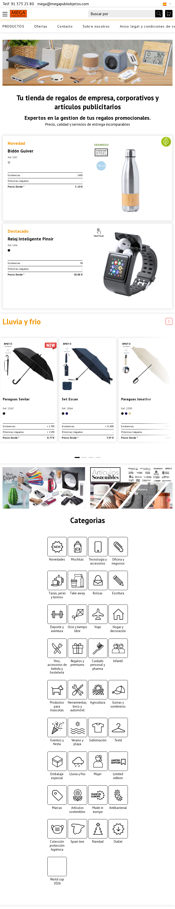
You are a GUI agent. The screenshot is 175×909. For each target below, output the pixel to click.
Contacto (65, 26)
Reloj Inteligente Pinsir (30, 239)
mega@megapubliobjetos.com (63, 3)
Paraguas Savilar (16, 399)
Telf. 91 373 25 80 (18, 3)
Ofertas (40, 26)
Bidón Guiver (20, 151)
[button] (77, 457)
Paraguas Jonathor (136, 399)
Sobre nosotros (96, 26)
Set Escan (70, 399)
